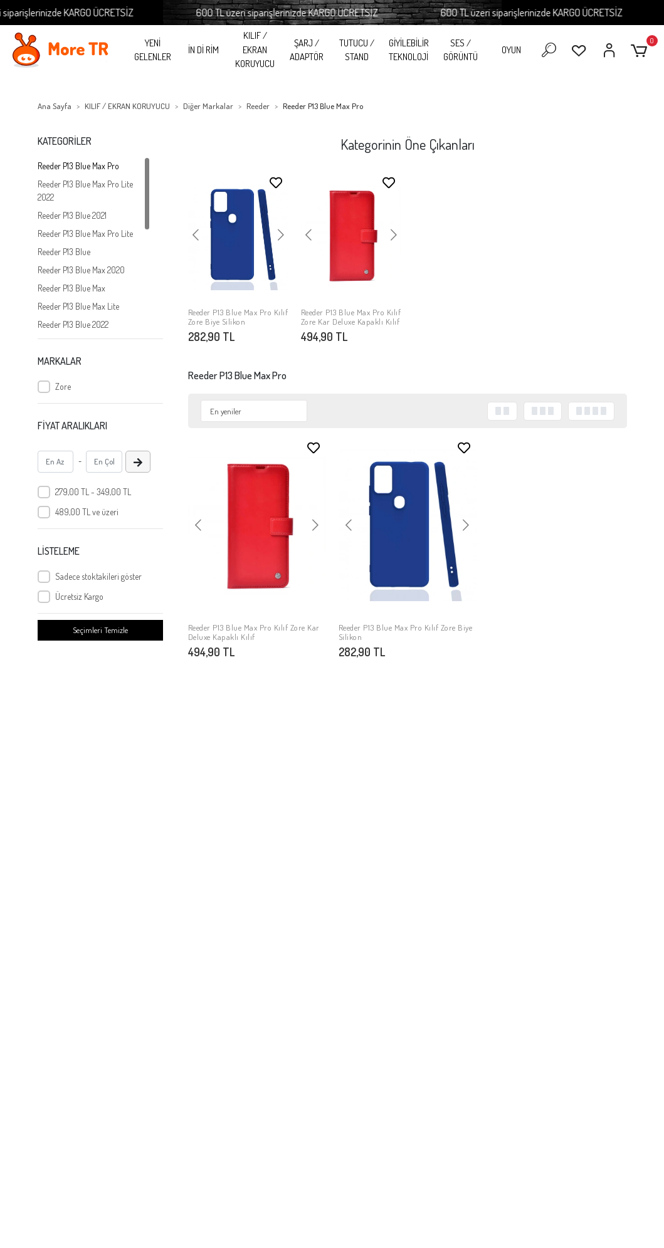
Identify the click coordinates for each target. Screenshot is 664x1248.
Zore (63, 386)
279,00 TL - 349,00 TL (93, 491)
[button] (641, 50)
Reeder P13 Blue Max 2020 (81, 270)
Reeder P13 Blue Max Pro (78, 165)
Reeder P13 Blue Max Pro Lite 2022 (85, 190)
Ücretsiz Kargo (79, 596)
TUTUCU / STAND (356, 50)
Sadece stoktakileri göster (98, 576)
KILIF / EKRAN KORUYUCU (255, 49)
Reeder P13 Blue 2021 (72, 215)
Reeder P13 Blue (64, 251)
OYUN (511, 50)
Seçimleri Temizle (100, 630)
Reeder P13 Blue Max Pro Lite (85, 233)
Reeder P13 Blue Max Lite (78, 306)
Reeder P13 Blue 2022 (73, 324)
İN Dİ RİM (203, 50)
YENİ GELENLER (152, 50)
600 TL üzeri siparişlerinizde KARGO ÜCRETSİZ (305, 12)
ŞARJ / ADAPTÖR (307, 50)
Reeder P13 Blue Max (71, 288)
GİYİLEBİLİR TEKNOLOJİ (409, 50)
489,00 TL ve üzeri (87, 511)
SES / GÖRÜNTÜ (460, 50)
